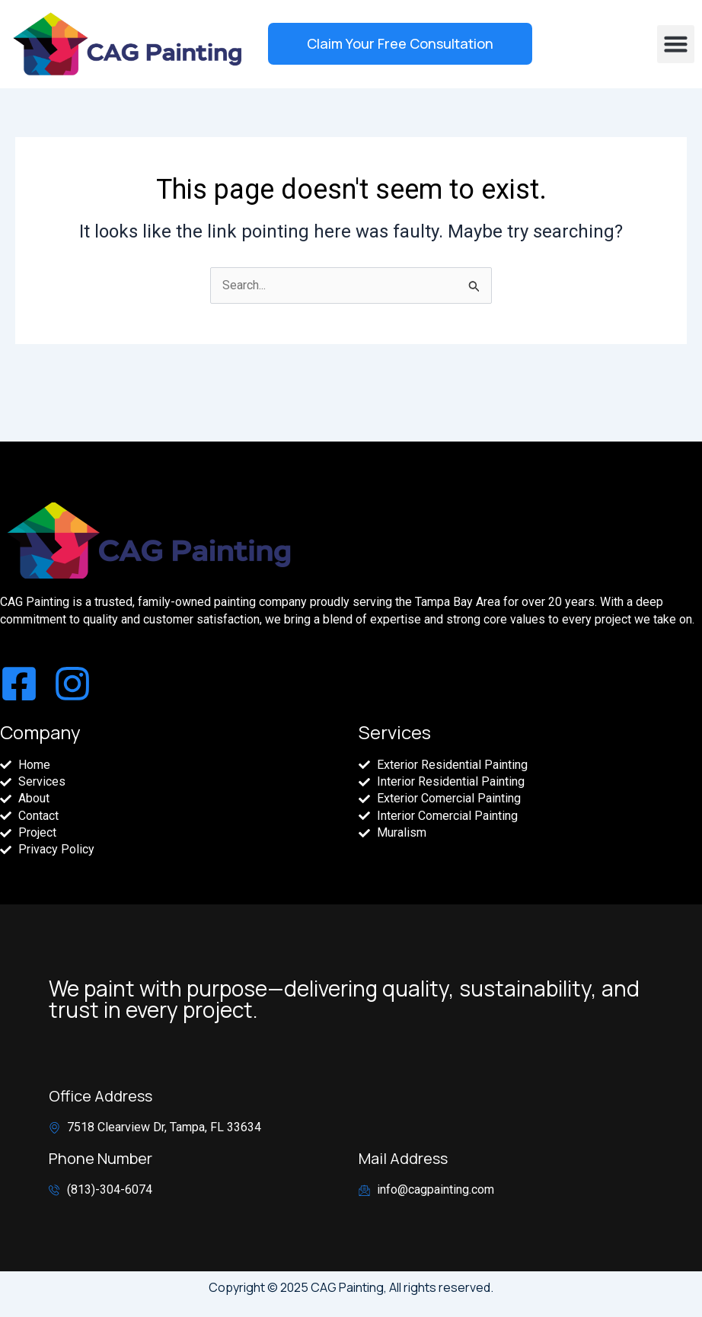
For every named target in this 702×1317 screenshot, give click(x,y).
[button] (676, 44)
